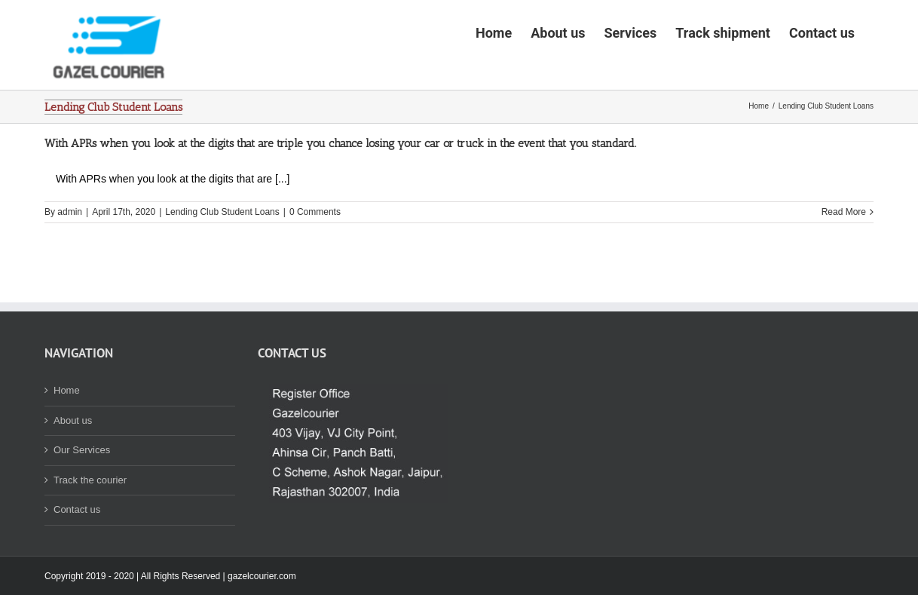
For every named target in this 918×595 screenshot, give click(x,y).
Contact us (77, 556)
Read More (844, 258)
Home (67, 437)
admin (69, 258)
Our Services (82, 496)
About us (73, 467)
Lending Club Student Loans (222, 258)
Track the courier (90, 526)
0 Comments (315, 258)
